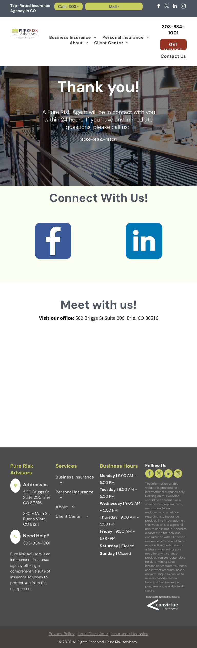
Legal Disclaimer (93, 633)
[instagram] (183, 7)
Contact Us (173, 56)
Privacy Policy (62, 633)
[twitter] (166, 7)
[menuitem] (72, 37)
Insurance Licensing (130, 633)
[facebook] (158, 7)
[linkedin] (175, 7)
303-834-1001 (36, 543)
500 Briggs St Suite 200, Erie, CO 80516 (37, 497)
